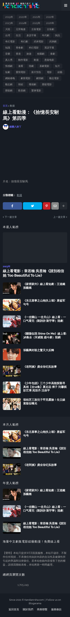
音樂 (7, 53)
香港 (18, 53)
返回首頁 (14, 609)
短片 (57, 66)
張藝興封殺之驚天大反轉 (38, 350)
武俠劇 (53, 41)
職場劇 (32, 84)
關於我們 (28, 609)
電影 (49, 72)
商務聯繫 (42, 609)
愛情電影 (21, 72)
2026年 (50, 23)
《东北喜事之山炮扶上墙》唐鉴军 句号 (44, 302)
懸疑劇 (9, 90)
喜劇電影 (44, 66)
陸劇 (31, 66)
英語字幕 (49, 47)
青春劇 (19, 47)
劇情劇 (39, 78)
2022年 (50, 17)
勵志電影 (54, 78)
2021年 (36, 17)
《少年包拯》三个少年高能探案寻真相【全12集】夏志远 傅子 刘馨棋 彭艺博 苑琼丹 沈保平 (45, 387)
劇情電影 (25, 78)
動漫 (36, 59)
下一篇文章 (11, 217)
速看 (20, 66)
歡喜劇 (22, 90)
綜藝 (59, 72)
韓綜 (20, 84)
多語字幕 (31, 35)
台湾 (7, 35)
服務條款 (56, 609)
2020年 (23, 17)
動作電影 (23, 59)
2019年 (9, 17)
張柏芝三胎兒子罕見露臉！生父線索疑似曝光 (44, 401)
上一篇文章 (59, 217)
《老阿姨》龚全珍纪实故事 (40, 366)
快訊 (57, 35)
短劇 (7, 72)
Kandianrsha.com (34, 599)
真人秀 (9, 59)
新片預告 (36, 72)
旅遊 (29, 53)
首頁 (5, 106)
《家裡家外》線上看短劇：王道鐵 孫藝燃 (44, 285)
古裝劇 (50, 29)
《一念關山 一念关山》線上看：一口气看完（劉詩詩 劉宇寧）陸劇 (44, 319)
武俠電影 (38, 41)
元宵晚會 (21, 29)
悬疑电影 (49, 59)
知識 (7, 47)
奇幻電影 (10, 41)
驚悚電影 (36, 90)
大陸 (7, 29)
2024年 (23, 23)
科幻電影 (34, 47)
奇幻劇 (24, 41)
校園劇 (40, 53)
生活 (18, 35)
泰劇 (52, 53)
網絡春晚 (10, 78)
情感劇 (9, 66)
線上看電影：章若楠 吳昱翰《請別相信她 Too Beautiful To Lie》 (33, 273)
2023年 (9, 23)
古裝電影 (36, 29)
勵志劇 (9, 84)
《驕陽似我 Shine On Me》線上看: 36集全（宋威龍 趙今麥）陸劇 (44, 335)
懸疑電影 (47, 84)
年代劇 (45, 35)
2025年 (36, 23)
